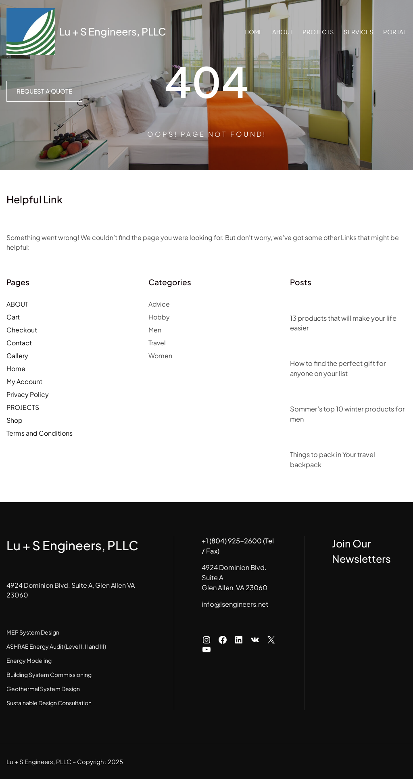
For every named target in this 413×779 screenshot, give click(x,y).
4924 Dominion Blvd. (234, 567)
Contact (19, 342)
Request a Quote (44, 91)
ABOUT (17, 304)
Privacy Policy (27, 394)
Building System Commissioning (49, 674)
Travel (157, 342)
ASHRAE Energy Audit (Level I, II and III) (56, 646)
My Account (24, 381)
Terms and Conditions (39, 433)
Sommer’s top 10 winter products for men (347, 414)
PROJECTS (22, 407)
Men (154, 330)
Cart (13, 317)
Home (15, 368)
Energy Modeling (29, 660)
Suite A (212, 577)
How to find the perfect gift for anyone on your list (338, 368)
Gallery (17, 355)
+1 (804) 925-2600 (232, 541)
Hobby (159, 317)
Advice (159, 304)
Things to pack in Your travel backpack (332, 459)
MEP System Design (32, 632)
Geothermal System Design (43, 688)
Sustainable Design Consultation (49, 702)
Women (160, 355)
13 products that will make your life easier (343, 323)
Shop (14, 420)
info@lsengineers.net (235, 604)
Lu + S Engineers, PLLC (112, 31)
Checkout (21, 330)
